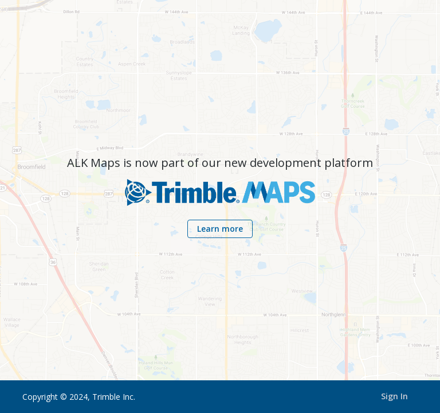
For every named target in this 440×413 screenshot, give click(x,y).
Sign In (394, 396)
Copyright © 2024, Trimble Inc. (78, 396)
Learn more (220, 228)
